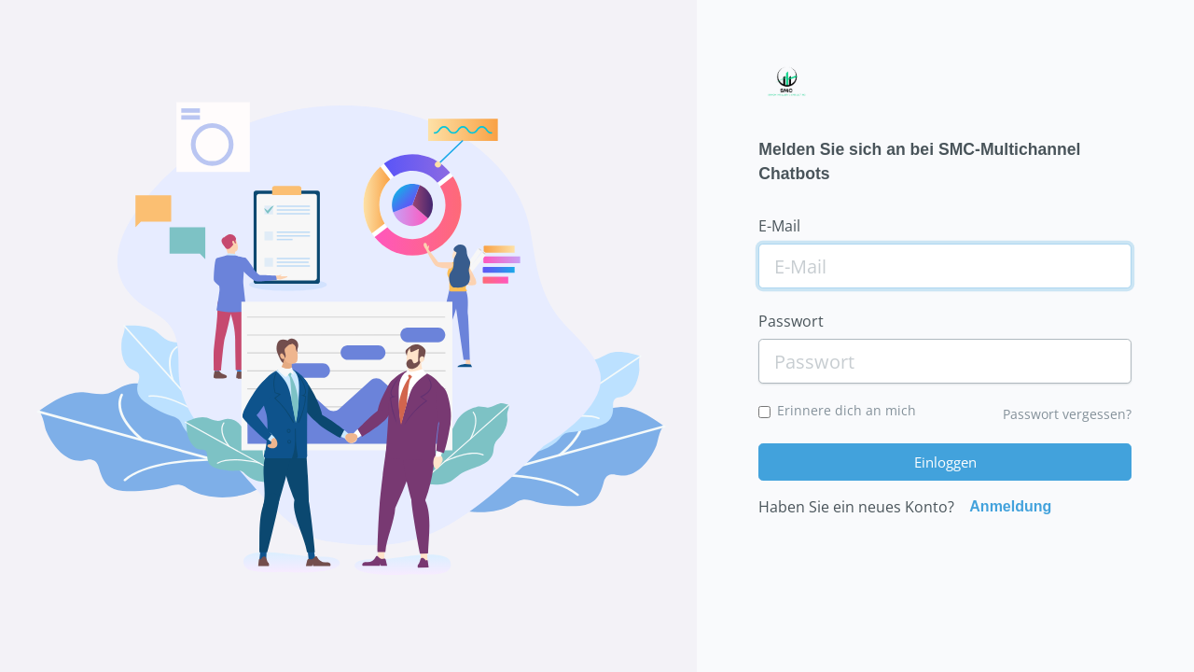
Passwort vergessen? (1067, 414)
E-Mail (779, 226)
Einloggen (945, 462)
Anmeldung (1010, 506)
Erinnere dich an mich (846, 410)
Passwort (791, 321)
